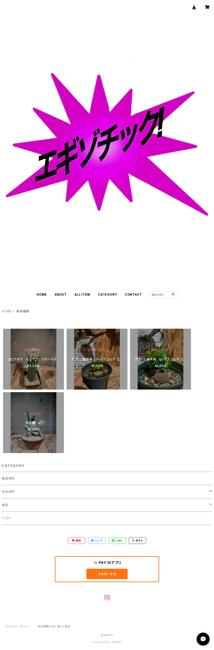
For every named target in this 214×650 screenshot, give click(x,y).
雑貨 (5, 505)
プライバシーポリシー (18, 626)
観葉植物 (8, 478)
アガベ (6, 518)
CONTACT (133, 294)
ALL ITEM (82, 294)
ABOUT (61, 294)
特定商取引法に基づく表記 (54, 626)
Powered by (107, 642)
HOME (42, 294)
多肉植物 (8, 491)
